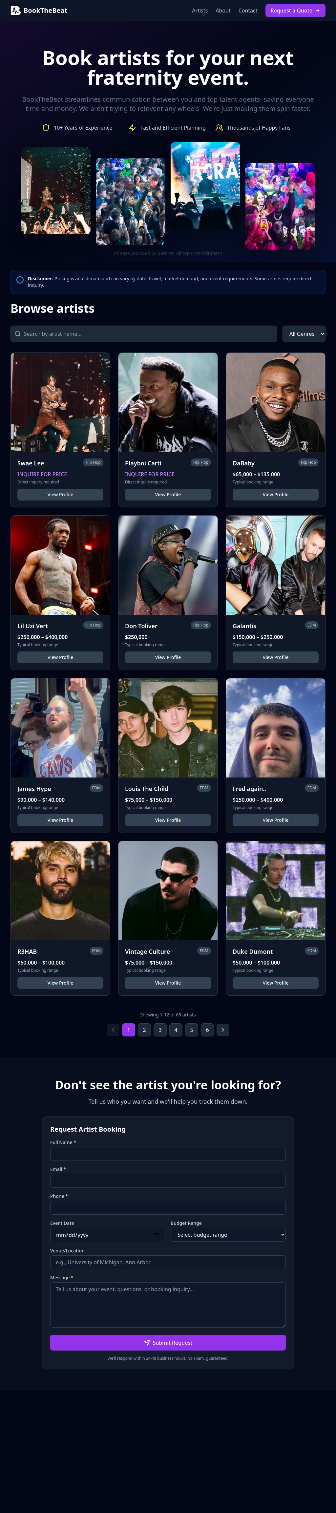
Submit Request (168, 1342)
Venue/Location (67, 1250)
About (223, 10)
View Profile (60, 494)
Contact (248, 10)
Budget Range (186, 1223)
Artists (200, 10)
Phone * (59, 1196)
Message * (62, 1277)
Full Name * (63, 1142)
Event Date (62, 1223)
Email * (58, 1169)
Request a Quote (295, 10)
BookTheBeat (38, 10)
